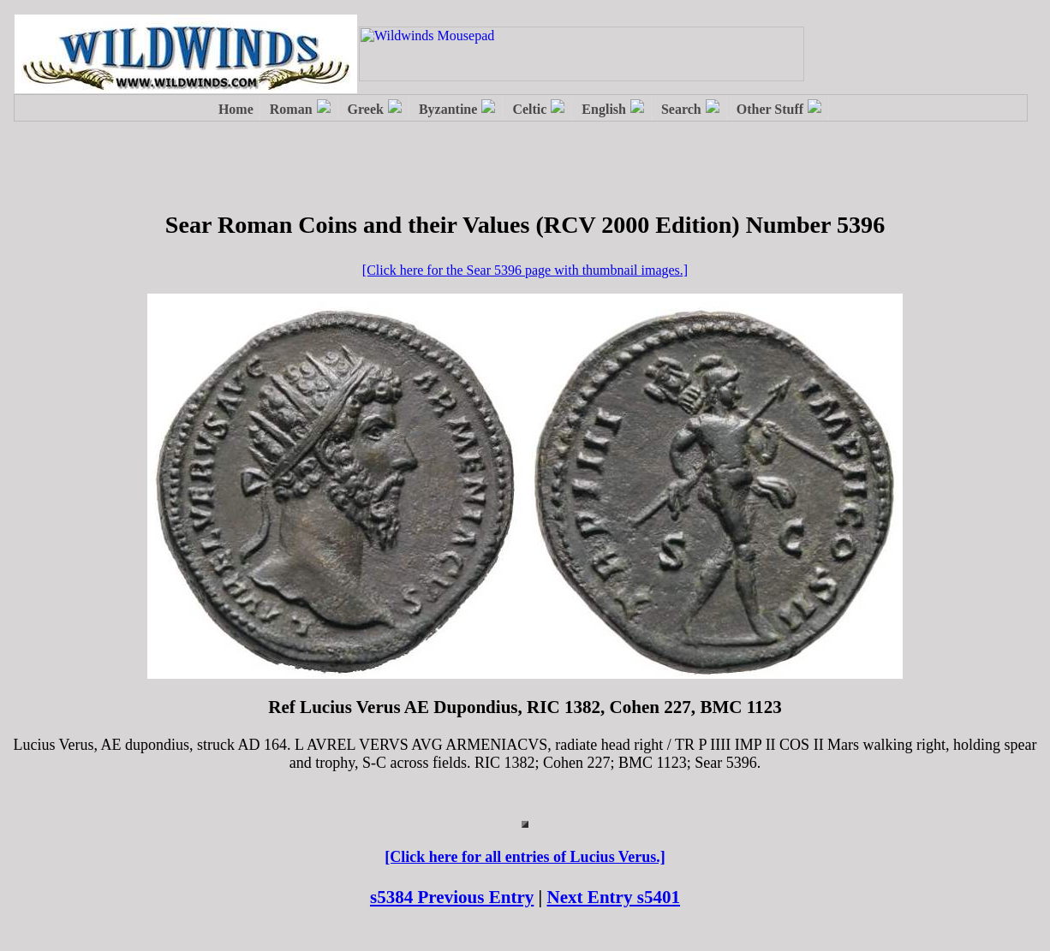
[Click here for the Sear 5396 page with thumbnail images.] (525, 270)
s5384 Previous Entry (452, 897)
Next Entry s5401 (614, 897)
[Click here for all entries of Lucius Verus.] (525, 856)
